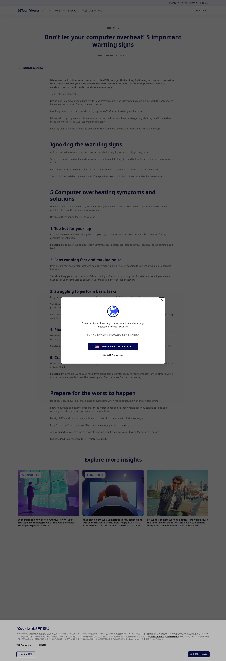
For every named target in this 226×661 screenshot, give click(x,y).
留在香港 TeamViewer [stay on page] (113, 355)
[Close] (162, 300)
